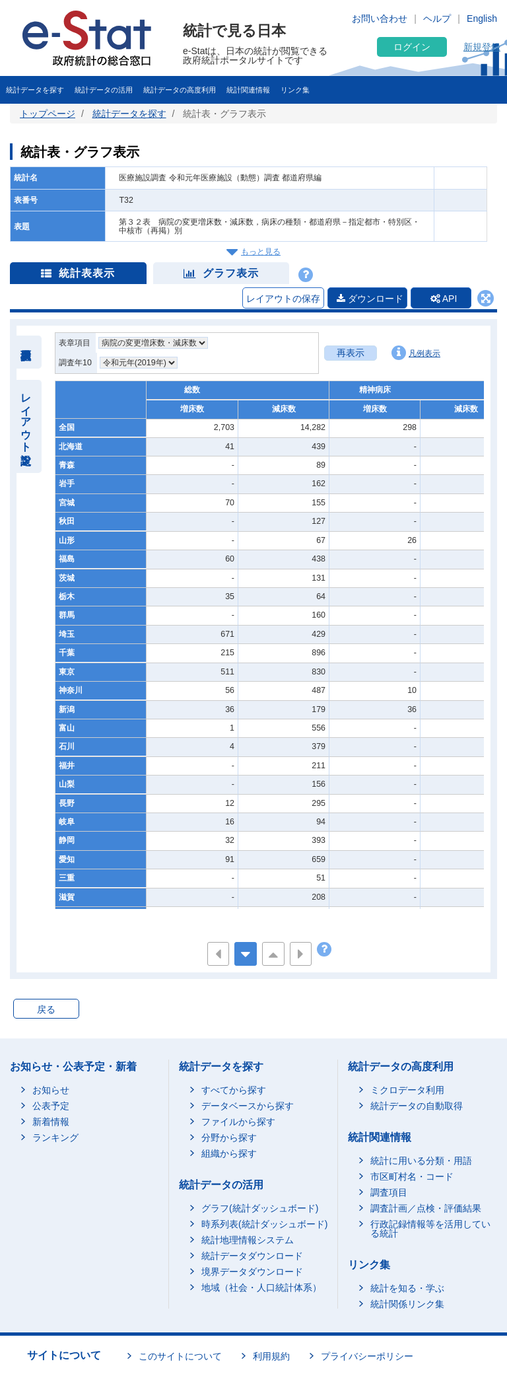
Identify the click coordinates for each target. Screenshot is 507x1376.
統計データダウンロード (252, 1256)
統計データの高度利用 (179, 90)
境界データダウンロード (252, 1272)
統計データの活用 (104, 90)
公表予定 (50, 1106)
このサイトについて (180, 1356)
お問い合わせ (379, 18)
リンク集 (295, 90)
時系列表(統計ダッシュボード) (264, 1224)
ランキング (55, 1138)
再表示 (350, 353)
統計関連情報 (248, 90)
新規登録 (481, 47)
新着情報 (50, 1122)
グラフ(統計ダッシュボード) (259, 1208)
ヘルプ (437, 18)
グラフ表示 (221, 273)
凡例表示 (415, 353)
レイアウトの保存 (278, 298)
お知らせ (50, 1090)
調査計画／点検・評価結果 (425, 1208)
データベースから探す (247, 1106)
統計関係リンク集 (407, 1304)
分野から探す (229, 1138)
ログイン (411, 47)
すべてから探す (233, 1090)
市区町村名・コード (412, 1177)
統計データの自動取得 (416, 1106)
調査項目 (388, 1193)
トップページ (47, 113)
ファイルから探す (238, 1122)
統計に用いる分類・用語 (421, 1161)
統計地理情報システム (247, 1240)
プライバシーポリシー (367, 1356)
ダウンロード (364, 298)
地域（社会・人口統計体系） (261, 1288)
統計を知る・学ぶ (407, 1288)
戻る (46, 1010)
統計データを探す (35, 90)
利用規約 (271, 1356)
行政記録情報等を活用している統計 (430, 1229)
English (482, 18)
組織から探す (229, 1154)
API (441, 298)
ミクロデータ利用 (407, 1090)
